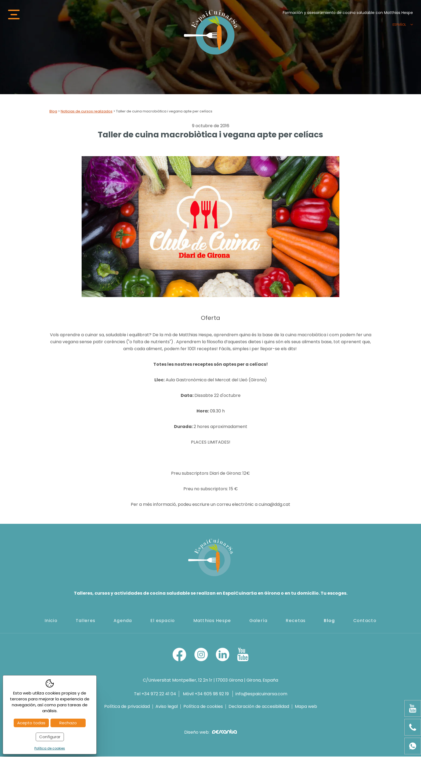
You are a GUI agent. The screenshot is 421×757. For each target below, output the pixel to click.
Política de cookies (203, 707)
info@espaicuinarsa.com (261, 694)
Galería (258, 621)
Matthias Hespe (212, 621)
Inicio (51, 621)
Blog (53, 111)
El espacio (162, 621)
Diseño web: (210, 733)
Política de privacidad (127, 707)
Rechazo (68, 723)
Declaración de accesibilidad (258, 707)
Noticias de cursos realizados (86, 111)
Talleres (85, 621)
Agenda (123, 621)
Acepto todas (31, 723)
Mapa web (306, 707)
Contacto (364, 621)
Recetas (296, 621)
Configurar (49, 737)
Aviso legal (166, 707)
